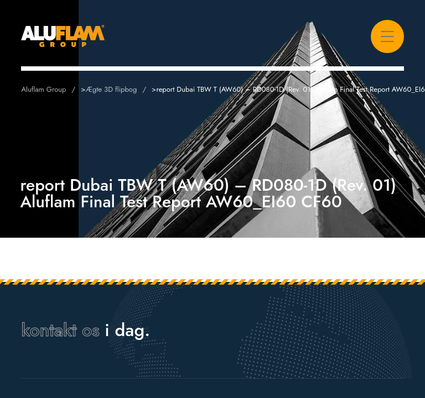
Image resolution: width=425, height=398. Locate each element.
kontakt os (60, 330)
